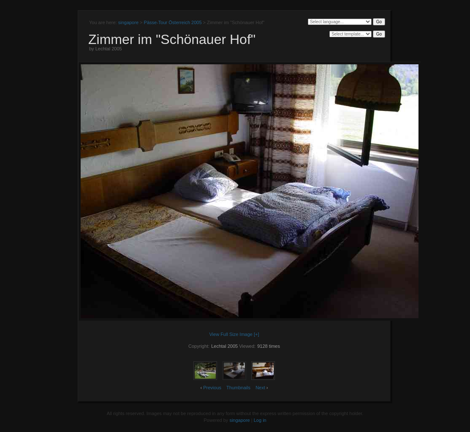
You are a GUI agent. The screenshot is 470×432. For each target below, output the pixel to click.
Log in (260, 420)
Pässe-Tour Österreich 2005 (173, 22)
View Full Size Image (231, 334)
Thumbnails (238, 387)
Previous (212, 387)
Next (260, 387)
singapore (128, 22)
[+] (256, 334)
